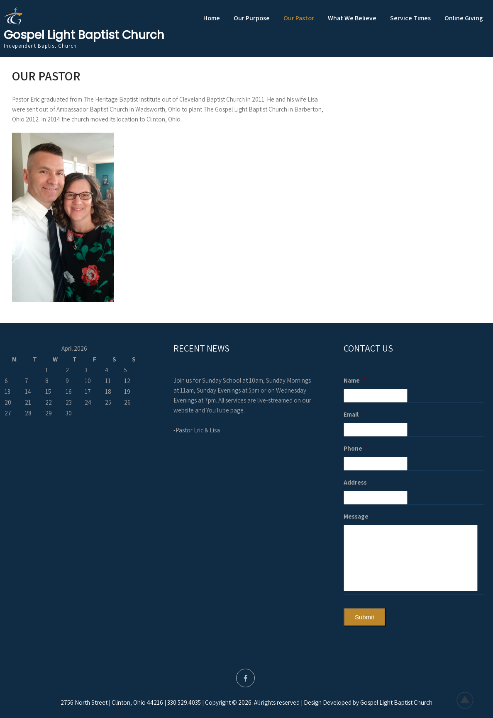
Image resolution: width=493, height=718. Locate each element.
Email (354, 414)
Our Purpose (252, 18)
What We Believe (352, 18)
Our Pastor (298, 18)
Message (359, 516)
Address (355, 482)
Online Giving (463, 18)
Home (211, 18)
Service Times (410, 18)
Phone (356, 448)
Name (355, 380)
